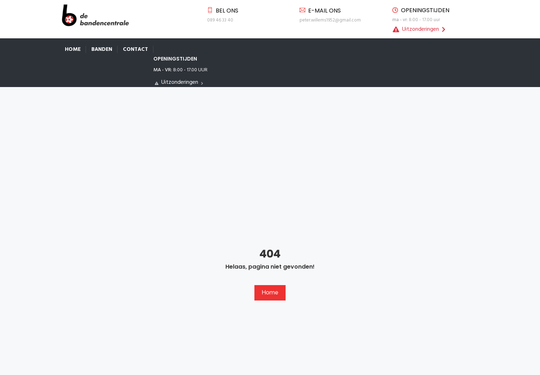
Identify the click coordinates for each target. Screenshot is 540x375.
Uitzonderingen (419, 29)
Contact (135, 49)
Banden (101, 49)
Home (73, 49)
